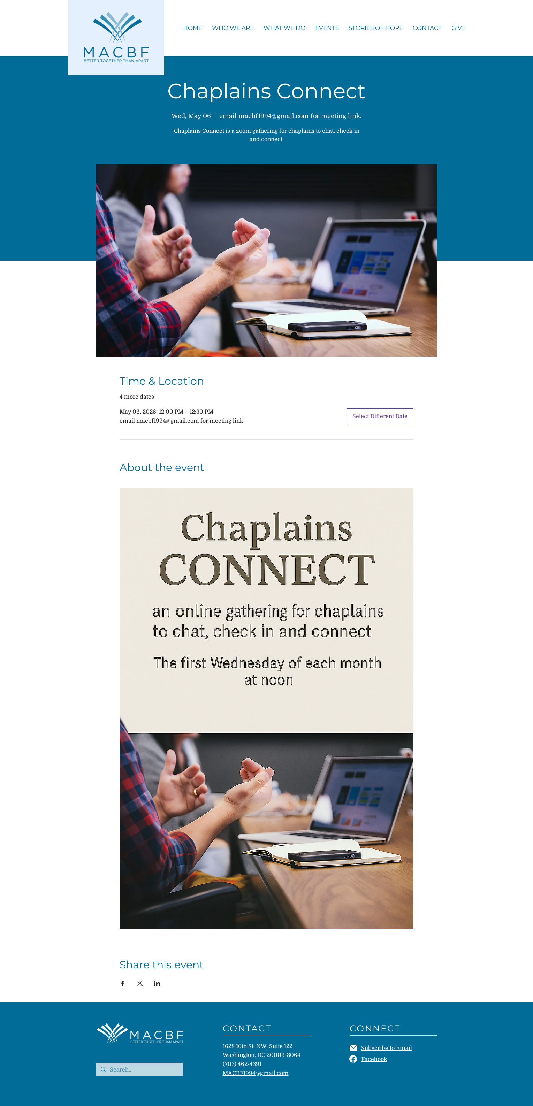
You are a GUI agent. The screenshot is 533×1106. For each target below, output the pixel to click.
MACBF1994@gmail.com (256, 1073)
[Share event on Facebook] (123, 983)
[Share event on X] (140, 983)
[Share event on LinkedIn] (157, 983)
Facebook (374, 1059)
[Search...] (139, 1070)
